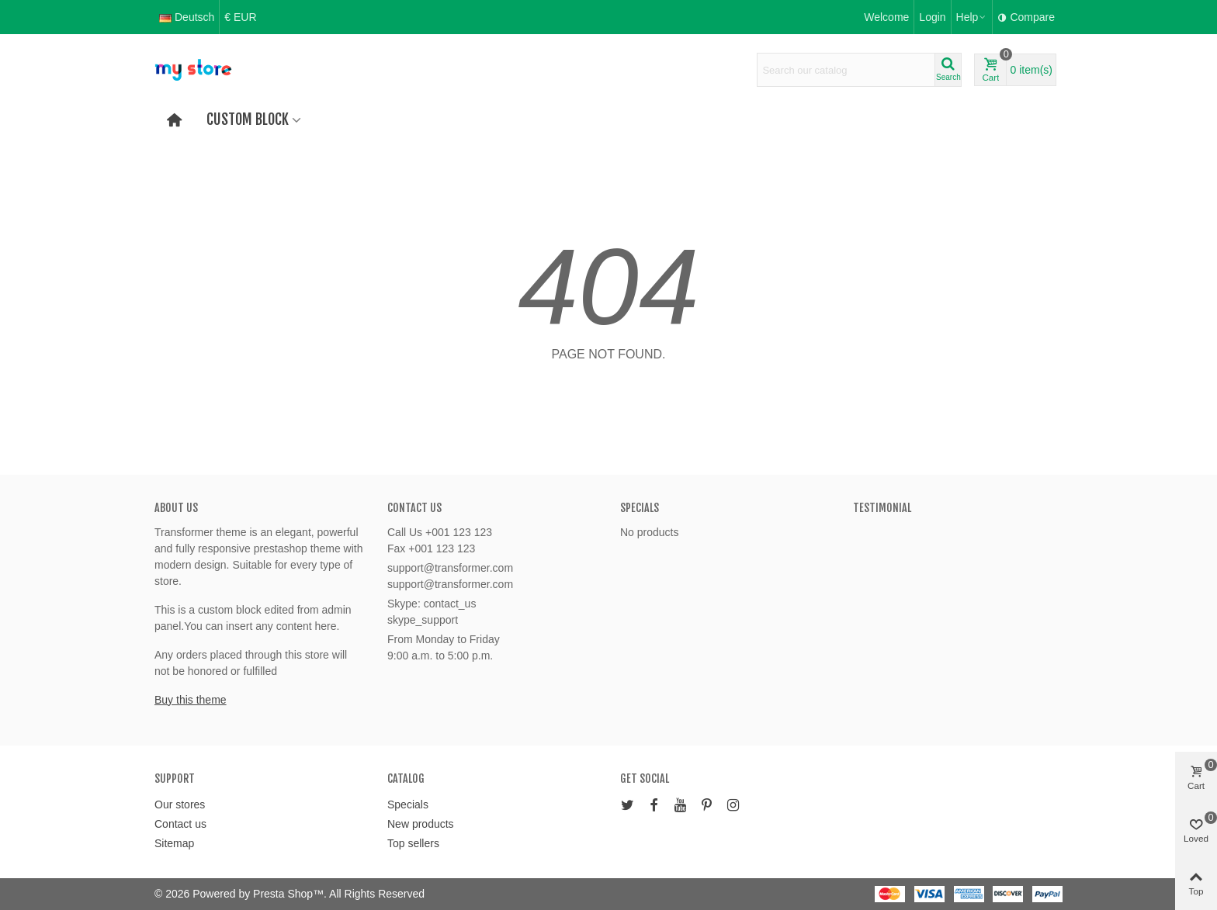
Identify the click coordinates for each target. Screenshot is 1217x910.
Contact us (180, 824)
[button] (972, 17)
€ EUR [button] (240, 17)
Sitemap (174, 843)
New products (420, 824)
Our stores (179, 804)
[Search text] (846, 70)
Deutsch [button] (186, 17)
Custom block (247, 119)
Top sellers (413, 843)
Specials (639, 507)
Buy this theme (190, 700)
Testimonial (882, 507)
